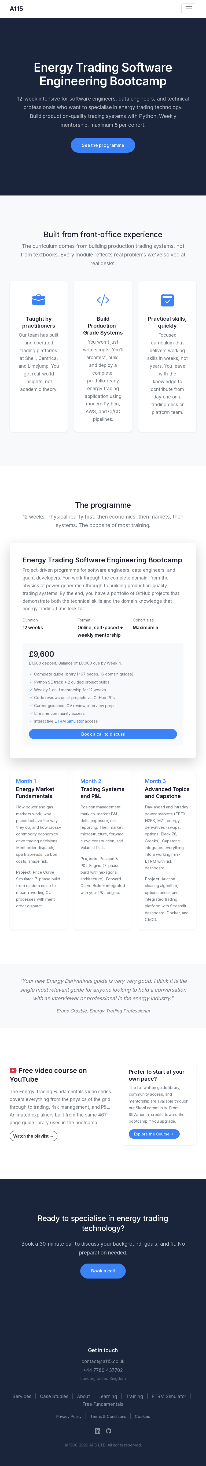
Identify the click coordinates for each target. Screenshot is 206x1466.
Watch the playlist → (33, 1136)
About (83, 1396)
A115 (16, 9)
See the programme (103, 145)
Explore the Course (154, 1134)
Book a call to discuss (103, 734)
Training (134, 1396)
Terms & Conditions (108, 1416)
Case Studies (54, 1396)
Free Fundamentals (103, 1404)
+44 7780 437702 (103, 1370)
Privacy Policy (69, 1416)
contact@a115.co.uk (103, 1361)
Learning (107, 1396)
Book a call (103, 1270)
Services (22, 1396)
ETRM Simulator (69, 721)
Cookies (142, 1416)
